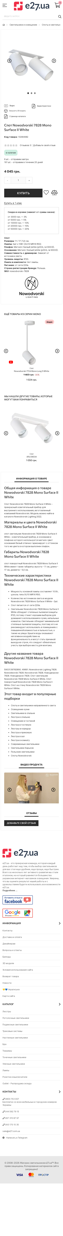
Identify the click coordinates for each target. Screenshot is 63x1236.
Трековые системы (12, 1031)
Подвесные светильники (15, 1024)
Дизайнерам (9, 943)
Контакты (7, 930)
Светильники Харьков (22, 748)
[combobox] (31, 16)
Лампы (6, 1070)
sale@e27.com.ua (11, 1131)
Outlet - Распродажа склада (17, 1083)
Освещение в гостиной (23, 721)
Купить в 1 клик (13, 203)
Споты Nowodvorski (21, 755)
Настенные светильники (15, 1037)
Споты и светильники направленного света (33, 705)
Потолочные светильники (16, 1018)
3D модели (8, 963)
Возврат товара (11, 976)
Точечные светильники (14, 1057)
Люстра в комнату (20, 740)
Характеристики (41, 106)
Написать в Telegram (15, 1137)
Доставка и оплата (12, 937)
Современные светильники (25, 744)
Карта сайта (9, 996)
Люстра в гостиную (21, 725)
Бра (4, 1044)
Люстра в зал (18, 736)
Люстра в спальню (20, 717)
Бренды (7, 956)
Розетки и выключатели (15, 1077)
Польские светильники (22, 752)
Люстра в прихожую (21, 732)
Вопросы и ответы (12, 950)
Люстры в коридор (21, 728)
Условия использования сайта (18, 970)
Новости (7, 983)
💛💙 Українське (11, 989)
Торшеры (7, 1051)
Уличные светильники (14, 1064)
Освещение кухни (20, 709)
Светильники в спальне (23, 713)
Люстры (7, 1011)
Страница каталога (15, 116)
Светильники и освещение (23, 25)
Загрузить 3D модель (15, 111)
